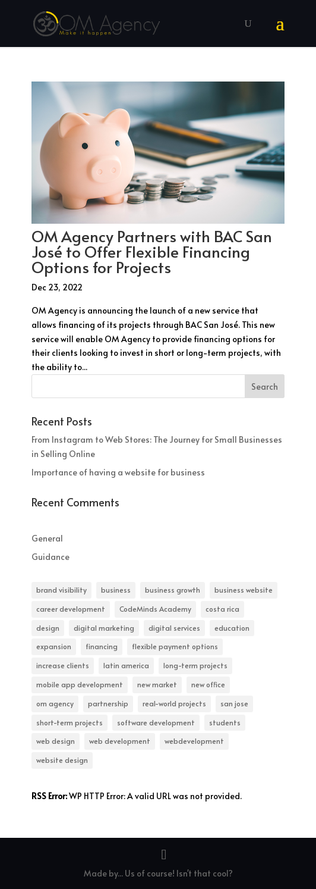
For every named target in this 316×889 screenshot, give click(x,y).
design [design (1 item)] (47, 628)
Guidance (50, 556)
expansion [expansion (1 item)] (53, 646)
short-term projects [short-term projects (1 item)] (69, 722)
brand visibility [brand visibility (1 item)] (61, 589)
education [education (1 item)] (231, 628)
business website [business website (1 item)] (243, 589)
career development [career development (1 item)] (70, 608)
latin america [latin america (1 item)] (126, 665)
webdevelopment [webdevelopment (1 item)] (194, 741)
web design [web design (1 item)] (55, 741)
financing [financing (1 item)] (102, 646)
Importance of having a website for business (118, 472)
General (47, 538)
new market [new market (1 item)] (157, 684)
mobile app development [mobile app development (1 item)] (79, 684)
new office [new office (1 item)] (208, 684)
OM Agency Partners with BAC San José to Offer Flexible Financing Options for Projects (151, 251)
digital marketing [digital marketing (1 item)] (104, 628)
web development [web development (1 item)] (119, 741)
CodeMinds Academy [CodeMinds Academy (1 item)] (155, 608)
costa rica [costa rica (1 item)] (222, 608)
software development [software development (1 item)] (156, 722)
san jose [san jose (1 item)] (234, 703)
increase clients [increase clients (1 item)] (62, 665)
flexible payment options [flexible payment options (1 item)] (175, 646)
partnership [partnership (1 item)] (108, 703)
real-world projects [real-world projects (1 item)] (174, 703)
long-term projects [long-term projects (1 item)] (195, 665)
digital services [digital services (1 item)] (174, 628)
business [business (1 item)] (116, 589)
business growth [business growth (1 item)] (172, 589)
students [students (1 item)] (225, 722)
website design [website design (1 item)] (62, 760)
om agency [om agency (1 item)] (55, 703)
